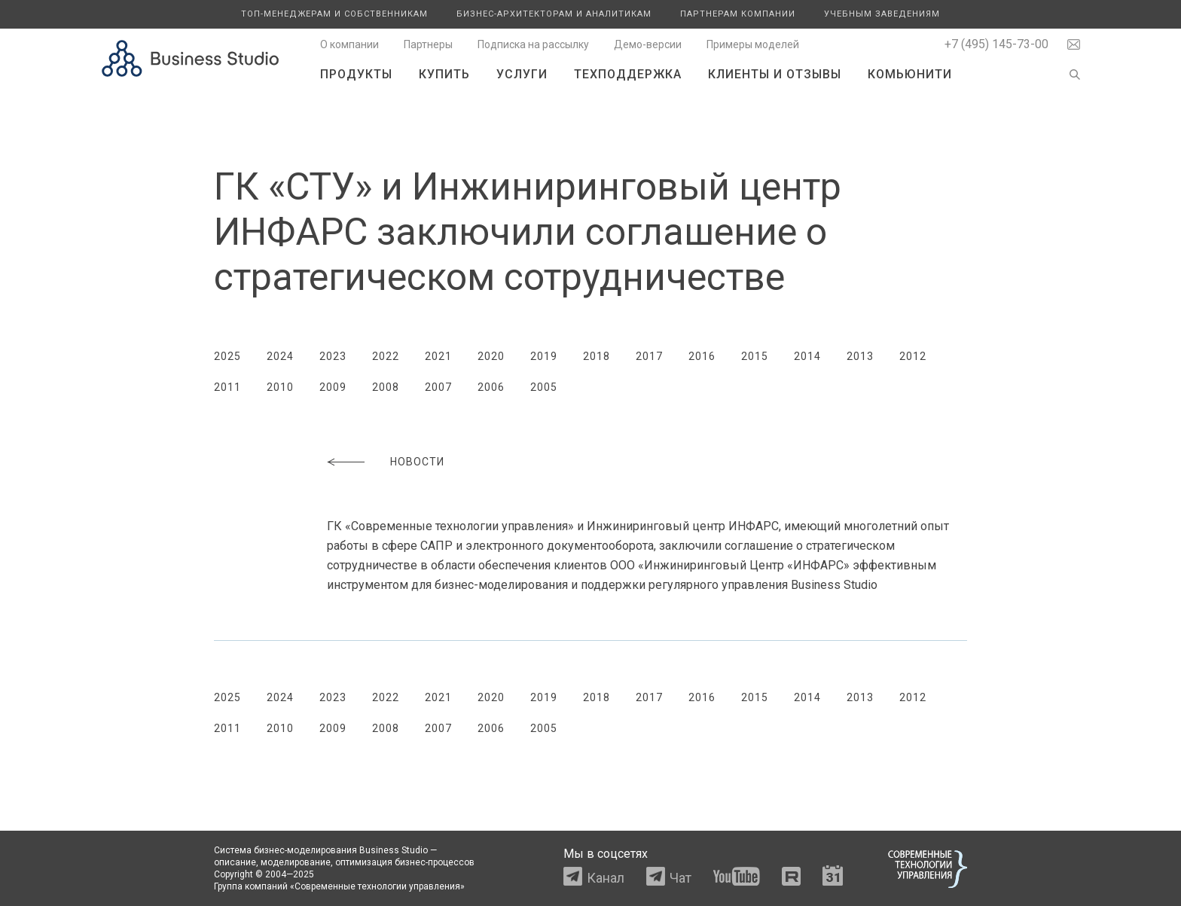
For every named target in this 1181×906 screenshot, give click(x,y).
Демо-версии (648, 44)
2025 (227, 356)
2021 (438, 356)
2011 (227, 387)
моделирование (296, 862)
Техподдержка (628, 74)
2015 (754, 356)
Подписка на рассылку (533, 44)
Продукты (356, 74)
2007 (438, 387)
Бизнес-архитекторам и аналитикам (554, 14)
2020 (491, 356)
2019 (543, 356)
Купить (444, 74)
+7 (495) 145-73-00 (996, 44)
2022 (385, 356)
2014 (807, 356)
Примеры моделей (752, 44)
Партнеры (428, 44)
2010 (280, 387)
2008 (385, 387)
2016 (702, 356)
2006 (491, 387)
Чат (680, 878)
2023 (332, 356)
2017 (649, 356)
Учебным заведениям (882, 14)
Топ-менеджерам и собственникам (334, 14)
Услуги (522, 74)
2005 (543, 387)
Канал (605, 878)
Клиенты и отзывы (774, 74)
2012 (912, 356)
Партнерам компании (737, 14)
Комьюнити (910, 74)
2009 (332, 387)
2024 (280, 356)
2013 (860, 356)
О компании (349, 44)
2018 (596, 356)
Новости (417, 462)
